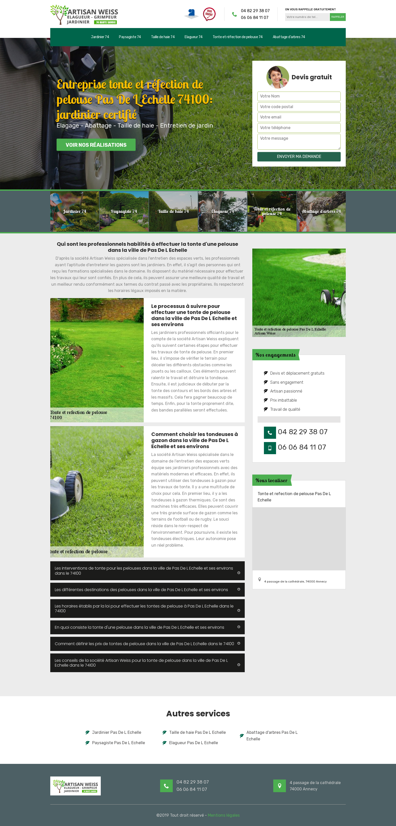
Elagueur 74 (194, 37)
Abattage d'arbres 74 (289, 37)
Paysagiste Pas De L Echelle (115, 742)
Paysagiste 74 (130, 37)
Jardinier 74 (100, 37)
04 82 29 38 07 (255, 10)
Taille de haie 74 (163, 37)
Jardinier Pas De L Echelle (113, 732)
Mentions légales (224, 815)
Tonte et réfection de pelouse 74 (238, 37)
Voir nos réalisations (96, 145)
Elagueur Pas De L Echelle (190, 742)
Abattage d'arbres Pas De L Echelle (269, 735)
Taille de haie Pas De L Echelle (194, 732)
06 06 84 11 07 (254, 17)
